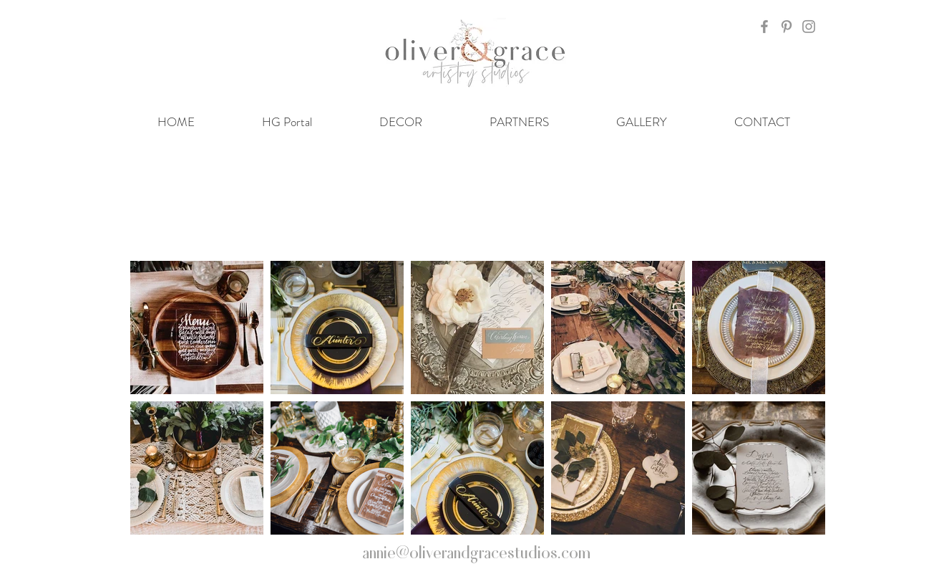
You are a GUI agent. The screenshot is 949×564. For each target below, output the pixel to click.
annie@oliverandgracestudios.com (476, 551)
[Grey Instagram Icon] (808, 26)
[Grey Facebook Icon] (764, 26)
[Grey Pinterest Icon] (786, 26)
